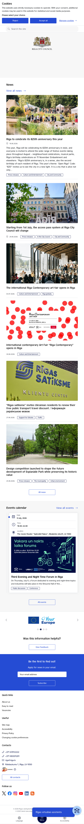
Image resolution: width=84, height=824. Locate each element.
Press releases (13, 175)
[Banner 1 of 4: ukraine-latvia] (42, 620)
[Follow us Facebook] (10, 793)
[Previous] (6, 620)
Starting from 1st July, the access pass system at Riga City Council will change (40, 229)
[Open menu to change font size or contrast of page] (64, 819)
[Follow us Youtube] (21, 793)
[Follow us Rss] (32, 793)
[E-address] (7, 769)
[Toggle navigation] (42, 818)
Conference (33, 588)
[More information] (15, 769)
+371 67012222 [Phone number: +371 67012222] (12, 752)
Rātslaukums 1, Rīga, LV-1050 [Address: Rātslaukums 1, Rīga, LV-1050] (18, 764)
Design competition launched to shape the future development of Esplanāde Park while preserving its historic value (41, 471)
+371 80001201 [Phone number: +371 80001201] (12, 756)
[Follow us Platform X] (4, 793)
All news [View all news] (42, 492)
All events (42, 602)
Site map (6, 725)
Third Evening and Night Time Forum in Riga (37, 576)
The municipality (40, 481)
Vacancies (6, 710)
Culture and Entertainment (32, 175)
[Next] (77, 620)
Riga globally (47, 294)
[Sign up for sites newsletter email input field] (42, 674)
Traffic (40, 418)
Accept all (43, 20)
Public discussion (19, 588)
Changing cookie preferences (15, 737)
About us (6, 702)
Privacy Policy (8, 733)
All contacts (15, 777)
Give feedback (42, 647)
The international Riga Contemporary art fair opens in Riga (40, 287)
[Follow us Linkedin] (27, 793)
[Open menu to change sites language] (19, 819)
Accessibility (7, 729)
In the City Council (43, 237)
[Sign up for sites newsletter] (42, 683)
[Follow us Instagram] (15, 793)
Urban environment (58, 481)
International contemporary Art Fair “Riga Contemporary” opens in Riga (39, 346)
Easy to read (7, 706)
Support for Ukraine (26, 418)
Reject (15, 20)
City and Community (54, 175)
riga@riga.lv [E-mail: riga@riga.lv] (10, 760)
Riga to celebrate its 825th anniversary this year (34, 139)
